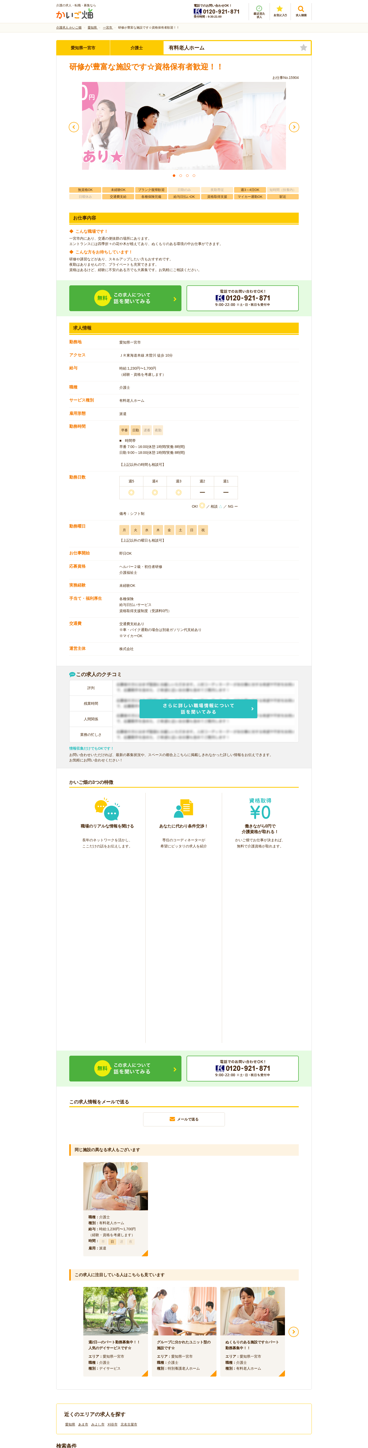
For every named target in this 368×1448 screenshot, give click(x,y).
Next (294, 1143)
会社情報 (68, 1362)
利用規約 (132, 1362)
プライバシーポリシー (207, 1362)
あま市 (83, 1236)
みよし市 (98, 1236)
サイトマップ (263, 1362)
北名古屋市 (129, 1236)
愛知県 (70, 1236)
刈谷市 (113, 1236)
